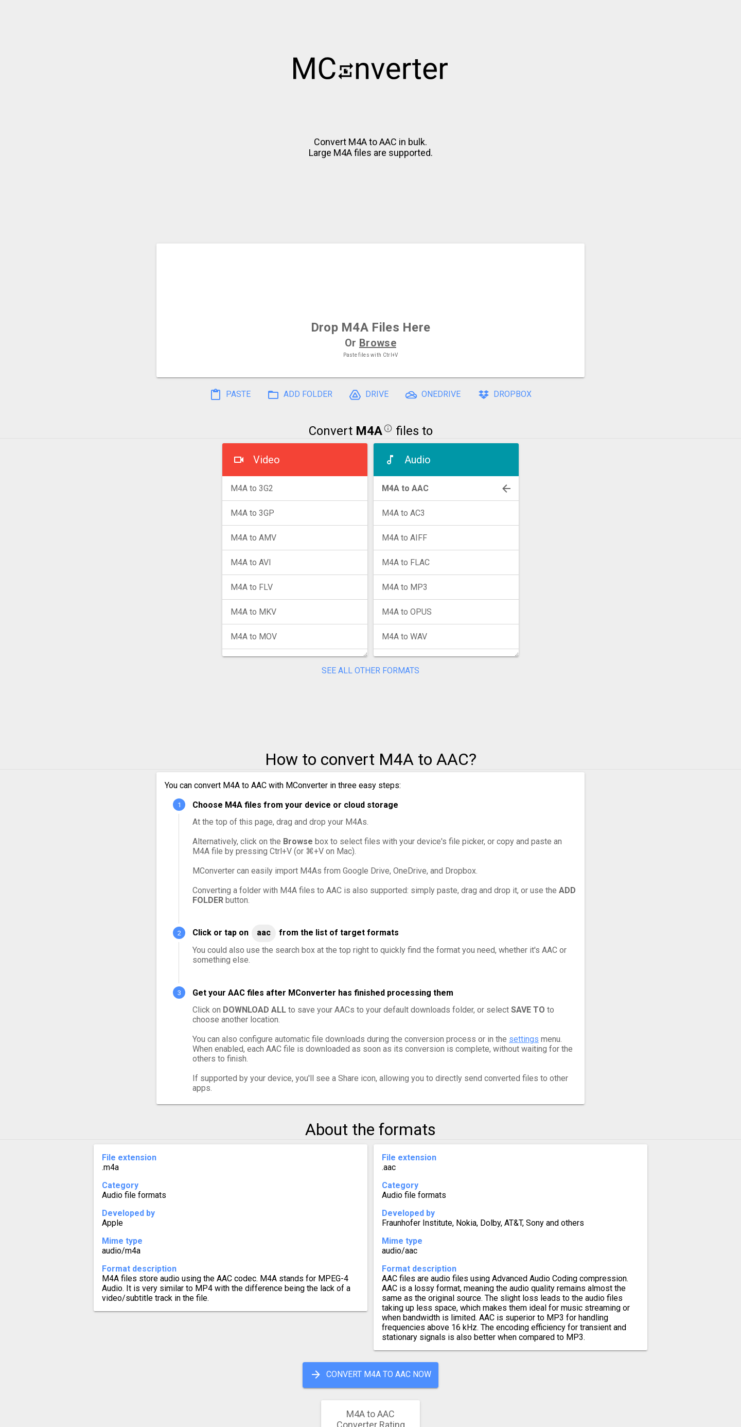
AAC (264, 932)
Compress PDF (347, 1415)
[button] (723, 13)
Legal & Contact (530, 1415)
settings (524, 1039)
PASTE (230, 395)
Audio (417, 460)
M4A (369, 431)
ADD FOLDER (299, 395)
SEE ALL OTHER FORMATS (370, 670)
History (193, 1415)
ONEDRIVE (433, 395)
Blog (401, 1415)
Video (266, 460)
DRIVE (369, 395)
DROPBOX (504, 395)
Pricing (288, 1415)
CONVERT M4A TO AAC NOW (370, 1374)
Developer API (453, 1415)
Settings (241, 1415)
